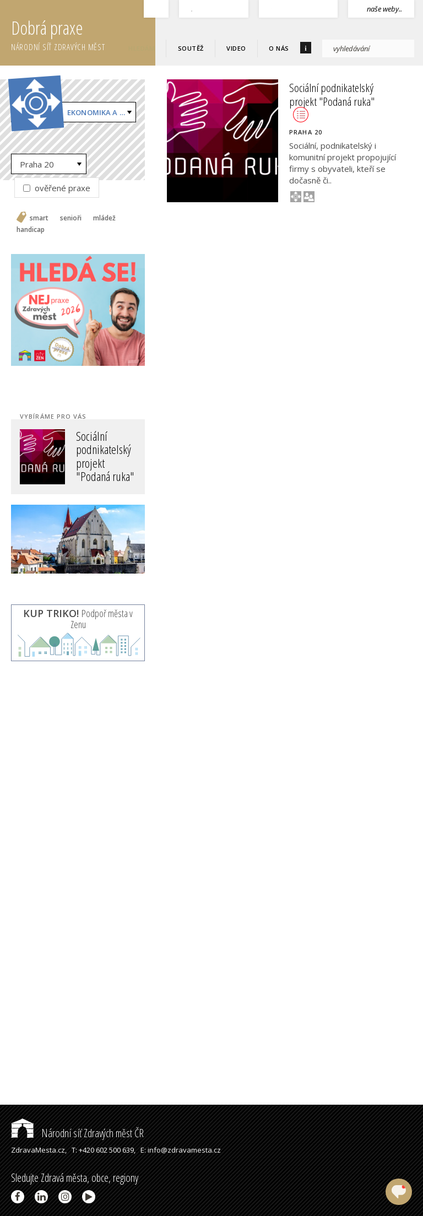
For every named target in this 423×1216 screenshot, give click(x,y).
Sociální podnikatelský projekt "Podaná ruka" (332, 101)
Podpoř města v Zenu (78, 619)
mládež (104, 218)
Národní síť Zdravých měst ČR (77, 1133)
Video (236, 48)
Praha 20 (37, 164)
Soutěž (191, 48)
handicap (31, 229)
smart (39, 218)
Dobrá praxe (83, 33)
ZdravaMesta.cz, (39, 1150)
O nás (279, 48)
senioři (71, 218)
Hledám (141, 48)
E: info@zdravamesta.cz (180, 1150)
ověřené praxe (56, 187)
